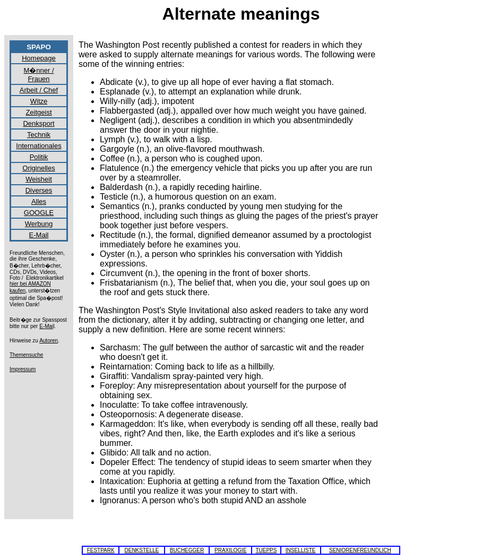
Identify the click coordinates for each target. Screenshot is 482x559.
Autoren (48, 340)
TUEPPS (266, 550)
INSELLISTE (301, 550)
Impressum (23, 369)
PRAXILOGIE (230, 550)
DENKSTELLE (141, 550)
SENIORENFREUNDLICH (360, 550)
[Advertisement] (434, 199)
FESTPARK (101, 550)
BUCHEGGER (187, 550)
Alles (38, 201)
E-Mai (46, 326)
